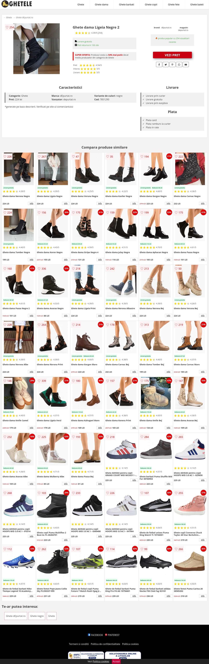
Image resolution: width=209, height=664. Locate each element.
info (31, 203)
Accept (116, 661)
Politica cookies (130, 644)
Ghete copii (151, 4)
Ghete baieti (196, 4)
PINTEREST (112, 635)
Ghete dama (101, 4)
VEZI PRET (172, 55)
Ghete (81, 4)
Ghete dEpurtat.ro (24, 17)
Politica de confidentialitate (105, 644)
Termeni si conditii (79, 644)
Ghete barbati (126, 4)
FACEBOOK (95, 635)
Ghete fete (173, 4)
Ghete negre (37, 616)
